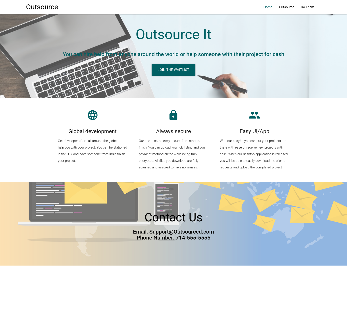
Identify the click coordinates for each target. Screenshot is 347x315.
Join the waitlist (173, 70)
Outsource (42, 7)
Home (267, 7)
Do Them (307, 7)
